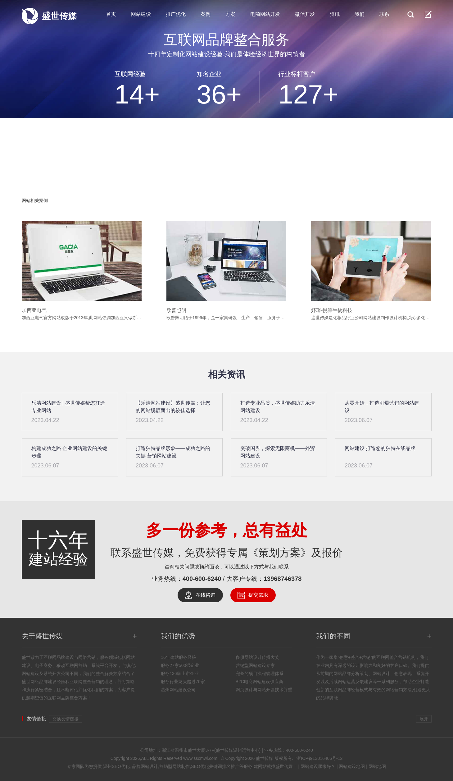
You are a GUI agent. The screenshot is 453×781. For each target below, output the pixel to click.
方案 (230, 14)
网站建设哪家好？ (318, 766)
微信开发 (305, 14)
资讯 (335, 14)
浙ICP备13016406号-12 (319, 758)
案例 (206, 14)
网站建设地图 (352, 766)
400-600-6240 (202, 578)
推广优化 (176, 14)
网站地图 (377, 766)
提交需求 (258, 595)
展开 (423, 718)
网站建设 (141, 14)
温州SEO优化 (116, 766)
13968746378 (282, 578)
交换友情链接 (65, 718)
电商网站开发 (265, 14)
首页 (111, 14)
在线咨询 (205, 595)
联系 (384, 14)
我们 (360, 14)
